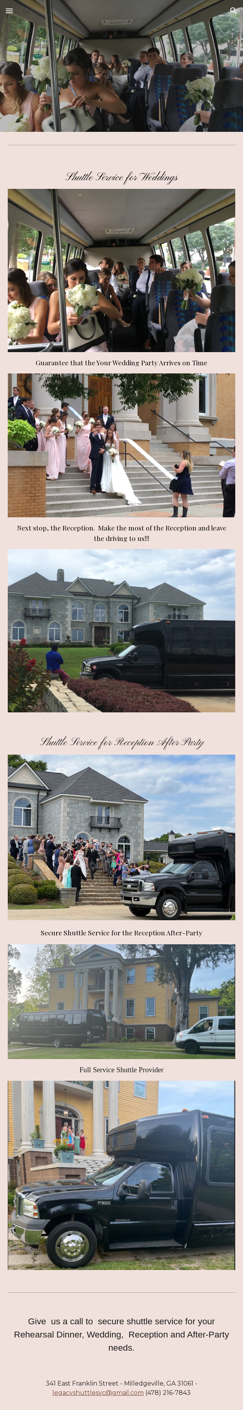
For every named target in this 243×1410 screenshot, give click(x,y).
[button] (9, 10)
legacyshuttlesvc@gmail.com (98, 1392)
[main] (121, 176)
